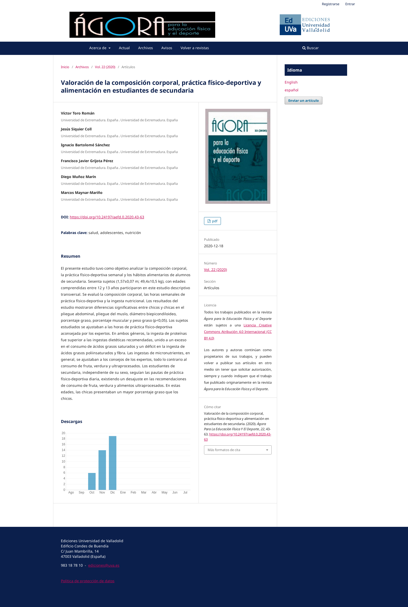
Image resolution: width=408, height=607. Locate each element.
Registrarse (330, 4)
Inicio (65, 67)
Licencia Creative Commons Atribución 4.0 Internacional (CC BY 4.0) (238, 331)
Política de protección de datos (87, 580)
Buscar (310, 47)
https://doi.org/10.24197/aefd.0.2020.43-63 (107, 216)
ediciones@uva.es (103, 565)
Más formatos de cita (224, 449)
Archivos (145, 47)
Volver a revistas (195, 47)
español (291, 89)
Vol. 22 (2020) (105, 67)
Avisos (166, 47)
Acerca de (98, 47)
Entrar (350, 4)
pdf (214, 221)
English (291, 82)
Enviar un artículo (303, 100)
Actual (124, 47)
